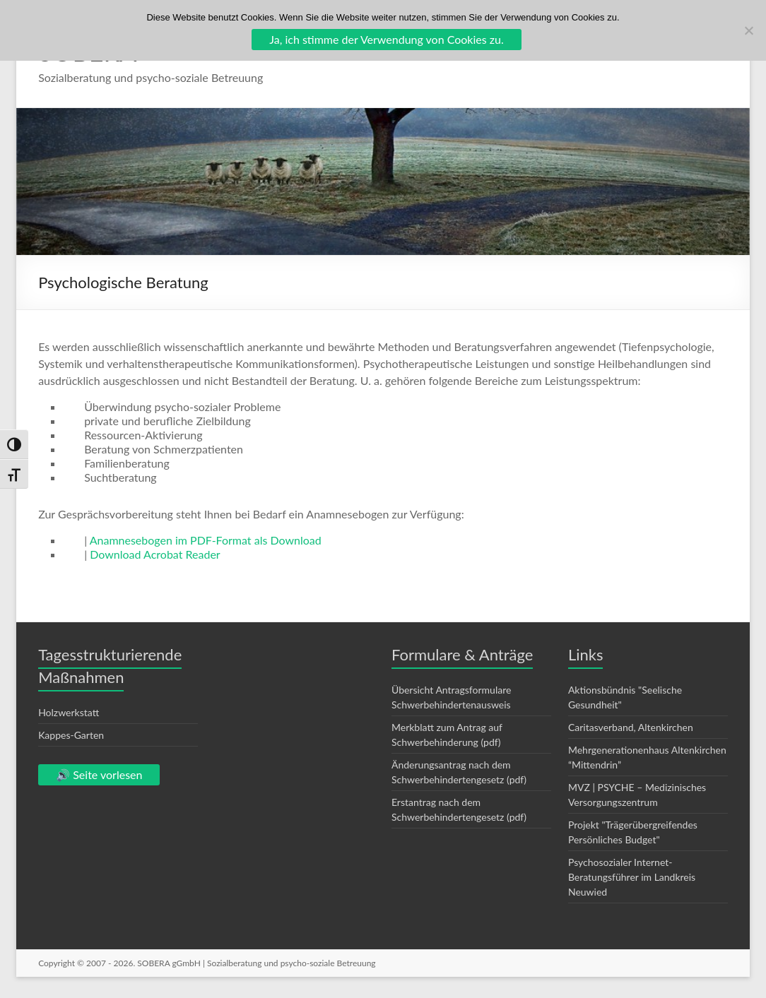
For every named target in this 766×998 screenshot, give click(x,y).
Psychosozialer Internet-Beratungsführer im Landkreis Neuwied (631, 877)
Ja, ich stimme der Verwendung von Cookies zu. (386, 39)
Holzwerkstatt (68, 712)
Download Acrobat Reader (155, 554)
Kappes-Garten (71, 735)
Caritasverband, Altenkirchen (630, 727)
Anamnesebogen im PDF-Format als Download (206, 540)
